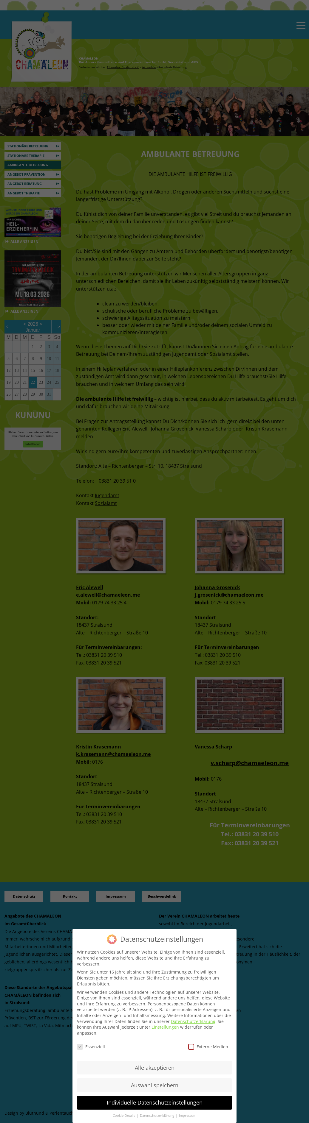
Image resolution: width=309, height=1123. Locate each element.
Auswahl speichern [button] (154, 1085)
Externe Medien (208, 1046)
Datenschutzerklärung (193, 1021)
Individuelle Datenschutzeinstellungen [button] (155, 1102)
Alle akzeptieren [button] (154, 1067)
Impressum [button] (187, 1115)
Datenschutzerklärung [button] (157, 1115)
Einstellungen (165, 1027)
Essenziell (91, 1046)
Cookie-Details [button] (124, 1115)
